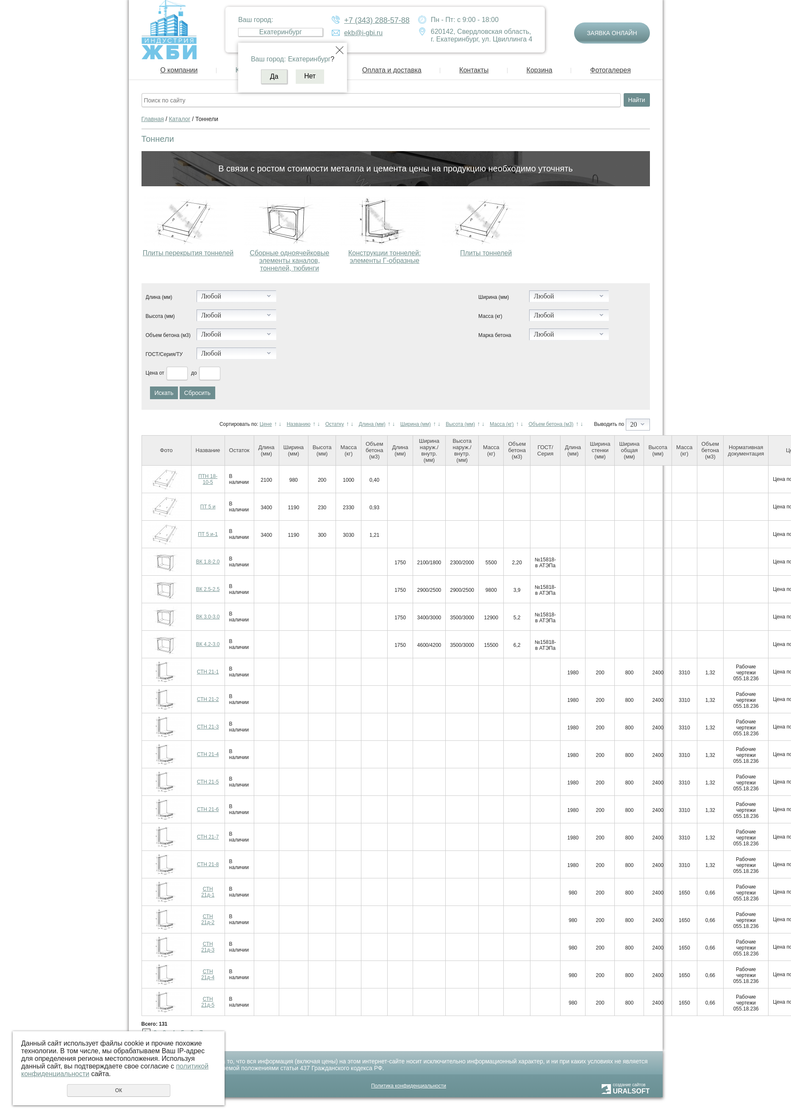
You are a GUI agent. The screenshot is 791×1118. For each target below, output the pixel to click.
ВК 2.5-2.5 (208, 589)
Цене (266, 424)
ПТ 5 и (208, 507)
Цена (152, 373)
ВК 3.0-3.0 (208, 617)
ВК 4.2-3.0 (208, 644)
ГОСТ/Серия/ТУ (164, 354)
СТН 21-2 (208, 699)
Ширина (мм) (493, 297)
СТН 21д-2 (207, 919)
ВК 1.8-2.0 (208, 562)
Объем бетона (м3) (168, 335)
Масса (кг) (490, 316)
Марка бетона (494, 335)
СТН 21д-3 (207, 947)
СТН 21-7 (208, 837)
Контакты (473, 70)
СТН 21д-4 (207, 974)
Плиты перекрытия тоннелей (188, 253)
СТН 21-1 (208, 672)
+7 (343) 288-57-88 (377, 20)
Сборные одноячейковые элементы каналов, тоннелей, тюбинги (290, 260)
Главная (153, 119)
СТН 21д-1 (207, 892)
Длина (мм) (159, 297)
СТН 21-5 (208, 782)
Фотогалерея (610, 70)
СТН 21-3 (208, 727)
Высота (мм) (160, 316)
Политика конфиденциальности (408, 1086)
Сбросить (197, 392)
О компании (178, 70)
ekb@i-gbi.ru (363, 32)
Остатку (334, 424)
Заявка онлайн (612, 33)
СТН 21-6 (208, 809)
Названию (299, 424)
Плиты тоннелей (486, 253)
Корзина (539, 70)
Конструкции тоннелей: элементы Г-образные (384, 256)
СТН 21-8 (208, 864)
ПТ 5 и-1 (208, 534)
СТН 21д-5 (207, 1002)
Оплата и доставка (392, 70)
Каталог (179, 119)
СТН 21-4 (208, 754)
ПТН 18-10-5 (207, 479)
